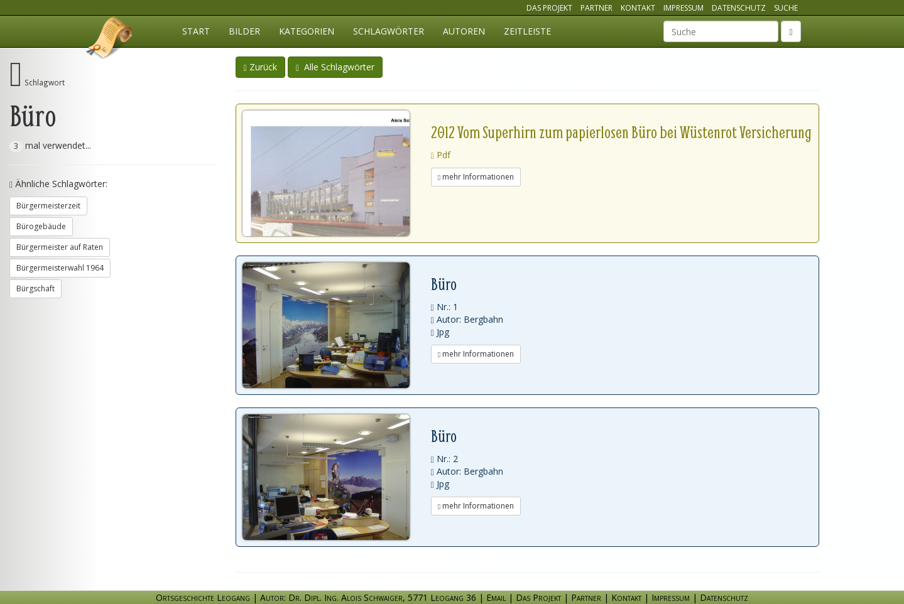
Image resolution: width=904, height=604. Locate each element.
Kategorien (306, 31)
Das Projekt (549, 8)
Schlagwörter (388, 31)
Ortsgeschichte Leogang (110, 39)
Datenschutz (739, 8)
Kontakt (638, 8)
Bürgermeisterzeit (48, 205)
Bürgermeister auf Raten (59, 247)
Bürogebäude (41, 226)
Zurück (260, 67)
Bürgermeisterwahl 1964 (60, 267)
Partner (596, 8)
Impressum (683, 8)
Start (196, 31)
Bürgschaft (35, 288)
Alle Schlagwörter (335, 67)
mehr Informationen (476, 176)
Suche (786, 8)
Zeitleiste (527, 31)
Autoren (464, 31)
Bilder (244, 31)
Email (496, 597)
